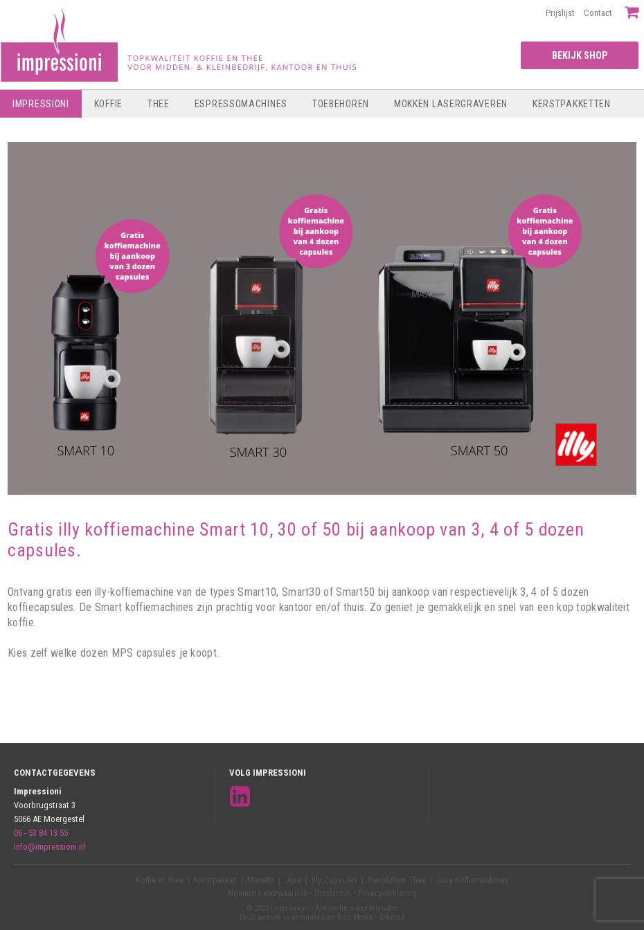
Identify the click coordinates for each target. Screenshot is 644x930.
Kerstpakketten (572, 103)
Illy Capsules (334, 880)
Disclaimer (332, 893)
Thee (158, 103)
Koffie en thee (160, 880)
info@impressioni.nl (49, 846)
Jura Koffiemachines (472, 880)
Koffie (108, 103)
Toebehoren (340, 103)
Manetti (260, 880)
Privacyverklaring (387, 893)
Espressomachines (241, 103)
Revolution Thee (397, 880)
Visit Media (355, 917)
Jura (293, 880)
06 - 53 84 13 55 (41, 833)
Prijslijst (560, 13)
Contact (598, 13)
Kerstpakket (215, 880)
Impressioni (40, 103)
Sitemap (391, 917)
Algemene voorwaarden (267, 893)
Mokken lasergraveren (451, 103)
